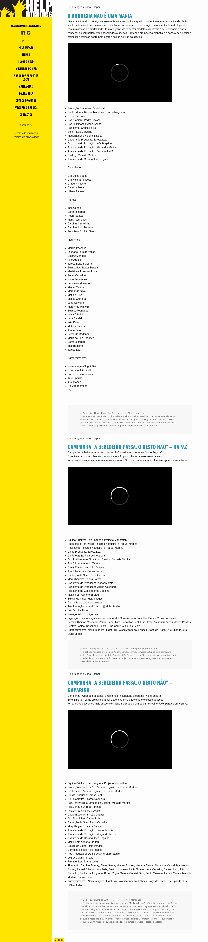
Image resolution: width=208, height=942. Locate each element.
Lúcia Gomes (119, 912)
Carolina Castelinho (139, 416)
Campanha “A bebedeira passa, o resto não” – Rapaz (127, 446)
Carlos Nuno (112, 906)
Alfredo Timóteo (138, 651)
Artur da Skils (153, 651)
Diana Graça (154, 906)
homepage (140, 413)
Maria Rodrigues (128, 422)
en (27, 40)
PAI (144, 422)
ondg (139, 422)
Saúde (130, 425)
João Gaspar (171, 419)
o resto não (93, 918)
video (142, 921)
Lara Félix (92, 912)
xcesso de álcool (154, 921)
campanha (166, 651)
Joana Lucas (148, 909)
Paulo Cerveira (154, 422)
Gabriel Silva (167, 906)
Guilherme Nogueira (90, 909)
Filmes (26, 55)
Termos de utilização (26, 133)
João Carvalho (162, 909)
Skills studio (92, 661)
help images (132, 419)
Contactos (26, 115)
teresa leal (154, 425)
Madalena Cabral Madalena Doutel (157, 912)
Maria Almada (127, 915)
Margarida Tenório (111, 915)
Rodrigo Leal (163, 658)
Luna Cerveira (133, 912)
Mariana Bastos (142, 915)
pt (23, 40)
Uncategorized (149, 648)
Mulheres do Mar (26, 69)
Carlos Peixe (114, 416)
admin (120, 413)
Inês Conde (159, 419)
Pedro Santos (86, 425)
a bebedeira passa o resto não (98, 651)
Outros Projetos (26, 101)
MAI (99, 915)
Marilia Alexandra (158, 655)
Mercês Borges (158, 915)
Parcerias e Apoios (26, 108)
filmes (83, 419)
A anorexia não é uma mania (100, 15)
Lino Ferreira (96, 422)
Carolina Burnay (139, 906)
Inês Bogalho (145, 419)
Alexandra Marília (127, 903)
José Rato (84, 422)
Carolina (125, 416)
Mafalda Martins (111, 422)
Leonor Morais (142, 655)
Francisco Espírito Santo (98, 419)
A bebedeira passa (92, 903)
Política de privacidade (26, 137)
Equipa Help (26, 94)
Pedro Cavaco (169, 422)
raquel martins (101, 425)
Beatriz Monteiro (161, 903)
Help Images (26, 48)
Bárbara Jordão (100, 416)
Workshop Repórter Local (26, 78)
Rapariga (154, 918)
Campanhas (26, 87)
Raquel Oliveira (87, 921)
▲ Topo (58, 939)
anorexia (87, 416)
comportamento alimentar (162, 416)
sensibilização (141, 425)
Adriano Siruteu (121, 651)
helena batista (118, 419)
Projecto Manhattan (139, 918)
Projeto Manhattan (130, 658)
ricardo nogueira (118, 425)
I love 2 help (26, 62)
